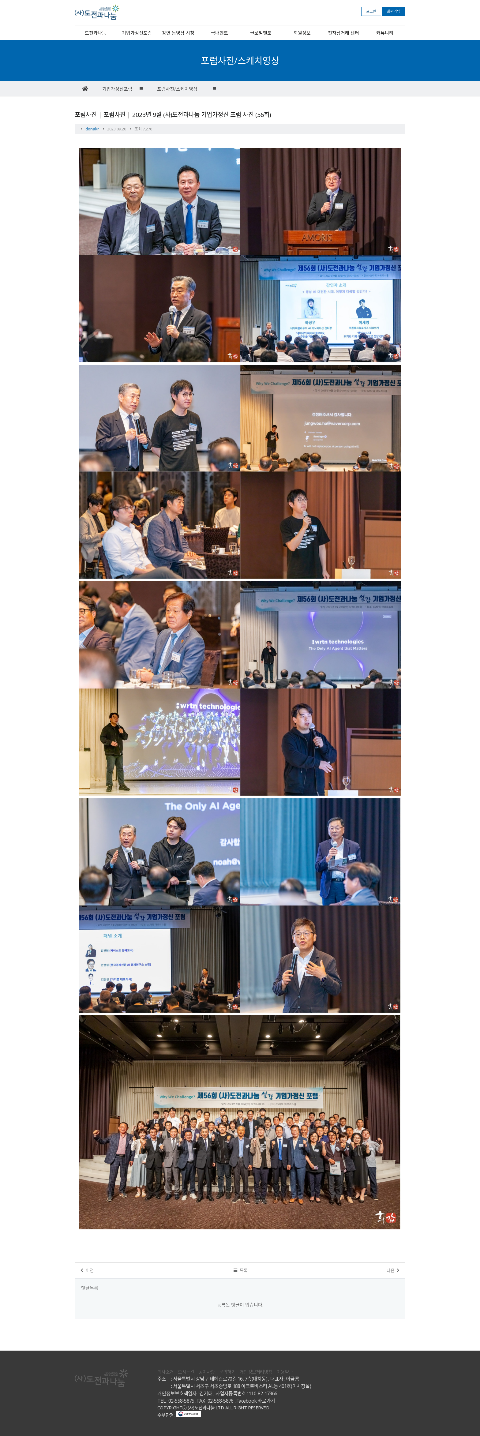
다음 (393, 1270)
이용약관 (284, 1372)
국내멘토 (219, 33)
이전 (87, 1270)
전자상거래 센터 (343, 33)
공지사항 (207, 1372)
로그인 (371, 11)
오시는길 (186, 1372)
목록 (241, 1270)
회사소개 (165, 1372)
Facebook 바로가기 (255, 1400)
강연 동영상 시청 (178, 33)
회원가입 (393, 11)
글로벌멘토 (261, 33)
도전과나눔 (95, 33)
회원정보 (302, 33)
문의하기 (227, 1372)
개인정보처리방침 (256, 1372)
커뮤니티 (384, 33)
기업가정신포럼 (137, 33)
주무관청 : (179, 1415)
